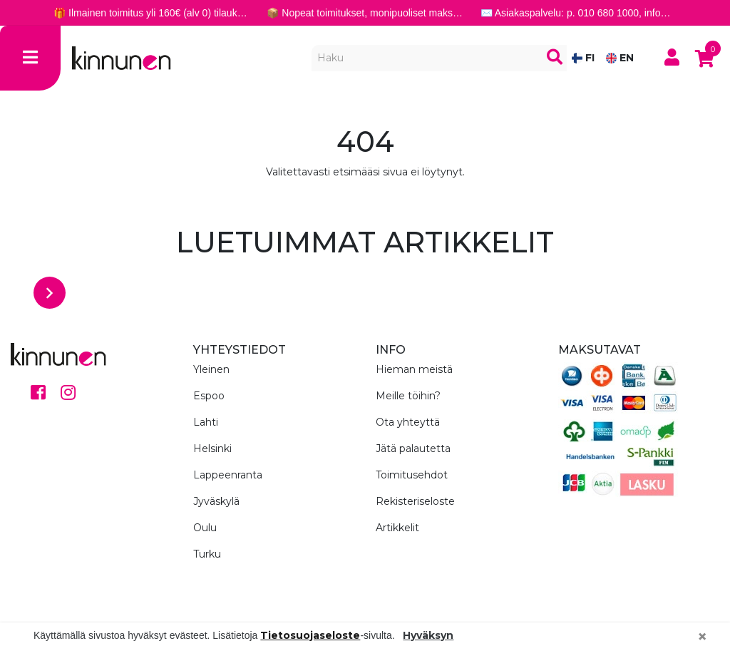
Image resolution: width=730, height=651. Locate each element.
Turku (207, 554)
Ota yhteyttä (408, 422)
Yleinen (211, 369)
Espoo (209, 395)
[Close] (702, 636)
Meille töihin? (408, 395)
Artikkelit (397, 527)
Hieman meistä (414, 369)
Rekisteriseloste (415, 501)
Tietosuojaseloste (310, 635)
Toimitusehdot (412, 474)
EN (620, 57)
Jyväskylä (216, 501)
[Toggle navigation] (30, 58)
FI (583, 57)
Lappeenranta (227, 474)
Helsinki (212, 448)
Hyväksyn (428, 635)
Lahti (205, 422)
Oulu (205, 527)
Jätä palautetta (413, 448)
